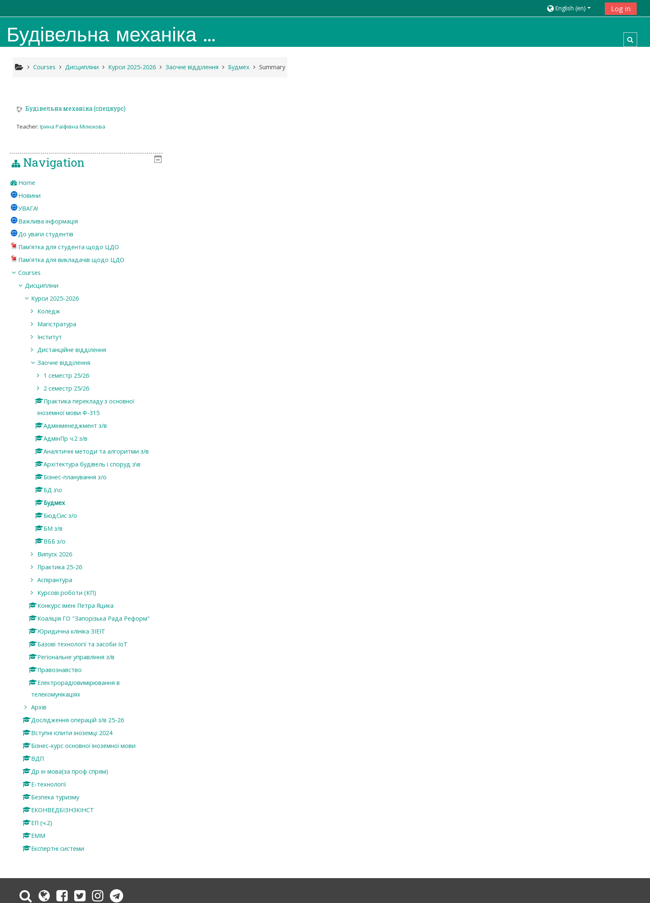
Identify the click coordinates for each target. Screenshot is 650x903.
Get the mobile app (463, 865)
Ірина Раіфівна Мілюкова (72, 126)
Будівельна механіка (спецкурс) (75, 108)
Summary (272, 67)
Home (510, 121)
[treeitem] (567, 121)
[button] (573, 8)
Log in (621, 8)
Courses (513, 211)
